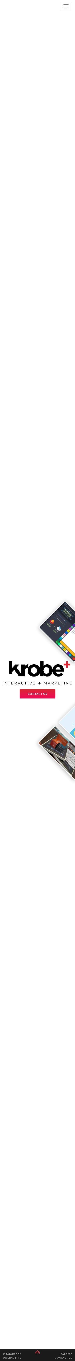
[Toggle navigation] (66, 6)
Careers (66, 1354)
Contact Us (37, 693)
